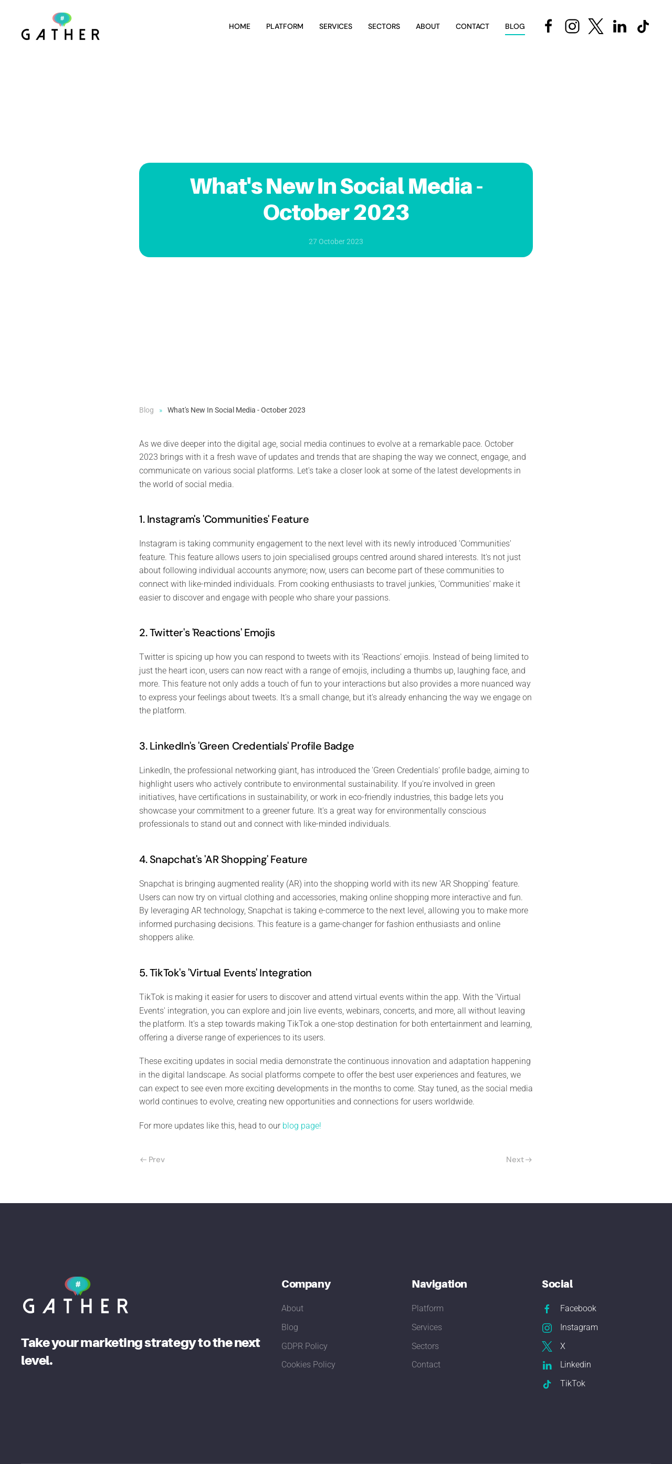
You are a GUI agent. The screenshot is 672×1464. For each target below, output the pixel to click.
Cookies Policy (308, 1365)
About (428, 26)
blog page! (301, 1126)
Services (427, 1327)
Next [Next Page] (519, 1159)
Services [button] (335, 26)
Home (239, 26)
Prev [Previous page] (152, 1159)
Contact (472, 26)
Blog (515, 26)
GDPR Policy (304, 1346)
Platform (284, 26)
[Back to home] (62, 26)
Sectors (425, 1346)
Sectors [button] (384, 26)
